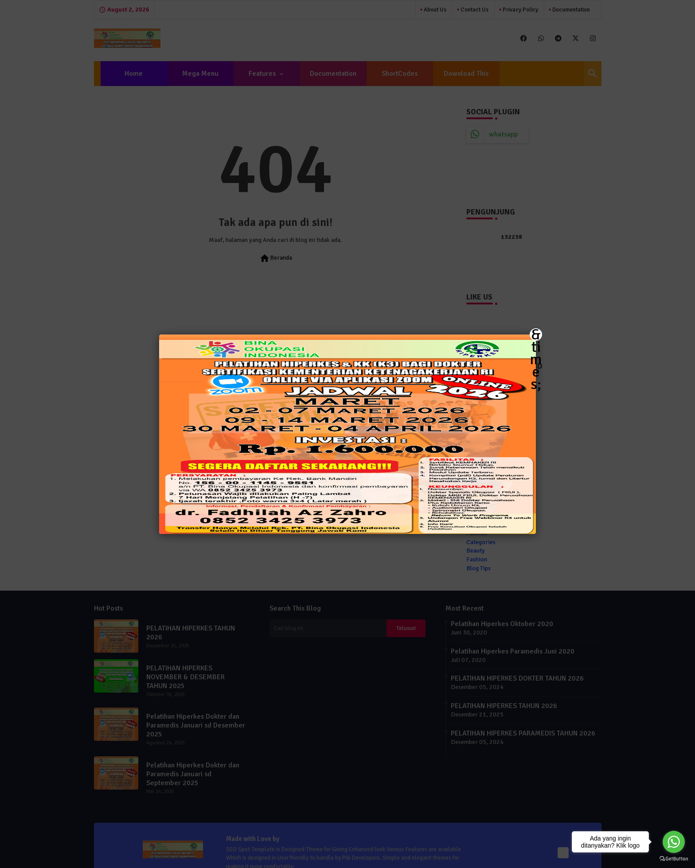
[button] (347, 434)
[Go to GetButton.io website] (674, 859)
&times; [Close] (536, 334)
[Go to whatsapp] (674, 842)
